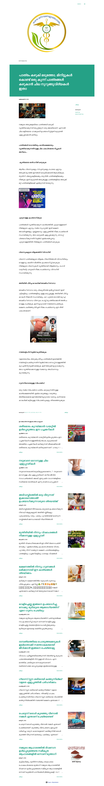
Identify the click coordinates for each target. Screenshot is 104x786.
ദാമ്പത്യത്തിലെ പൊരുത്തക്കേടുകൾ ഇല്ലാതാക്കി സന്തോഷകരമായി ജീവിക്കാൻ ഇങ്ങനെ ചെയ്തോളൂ (39, 645)
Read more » (60, 452)
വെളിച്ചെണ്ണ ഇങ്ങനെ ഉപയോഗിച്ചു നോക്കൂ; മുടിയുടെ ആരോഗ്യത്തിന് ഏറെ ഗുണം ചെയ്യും (39, 607)
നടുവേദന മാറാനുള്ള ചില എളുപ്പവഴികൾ (33, 462)
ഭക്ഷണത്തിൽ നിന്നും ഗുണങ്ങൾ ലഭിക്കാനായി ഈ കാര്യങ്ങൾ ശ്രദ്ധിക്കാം (37, 570)
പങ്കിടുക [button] (77, 104)
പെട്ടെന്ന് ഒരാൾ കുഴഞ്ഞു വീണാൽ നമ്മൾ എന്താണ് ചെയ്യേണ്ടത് (38, 715)
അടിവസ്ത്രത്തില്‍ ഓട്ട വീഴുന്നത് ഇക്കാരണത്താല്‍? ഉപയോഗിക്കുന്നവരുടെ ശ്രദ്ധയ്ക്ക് (38, 498)
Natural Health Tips (79, 114)
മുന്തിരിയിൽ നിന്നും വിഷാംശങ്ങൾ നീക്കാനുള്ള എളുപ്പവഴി (38, 534)
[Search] (79, 4)
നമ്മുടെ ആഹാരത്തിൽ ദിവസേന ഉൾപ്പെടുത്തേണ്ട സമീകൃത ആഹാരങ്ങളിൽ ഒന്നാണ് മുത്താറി (37, 751)
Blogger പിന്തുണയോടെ (52, 782)
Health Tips (77, 112)
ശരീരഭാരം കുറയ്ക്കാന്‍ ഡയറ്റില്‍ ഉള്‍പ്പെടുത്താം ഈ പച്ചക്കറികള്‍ (37, 428)
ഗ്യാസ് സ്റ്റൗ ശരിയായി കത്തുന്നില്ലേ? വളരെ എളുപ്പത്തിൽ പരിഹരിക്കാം (41, 680)
